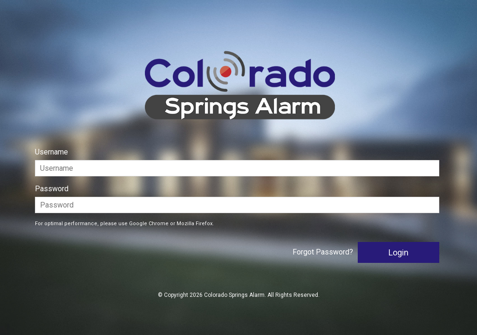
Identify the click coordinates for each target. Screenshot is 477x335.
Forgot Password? (323, 252)
